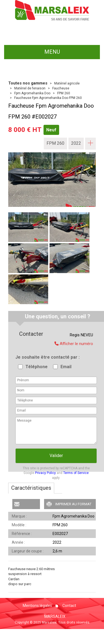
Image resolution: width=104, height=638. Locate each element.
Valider (56, 455)
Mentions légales (37, 605)
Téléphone (36, 366)
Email (65, 366)
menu (52, 52)
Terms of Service (76, 473)
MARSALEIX (54, 616)
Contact (69, 605)
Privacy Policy (45, 473)
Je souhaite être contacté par (47, 357)
